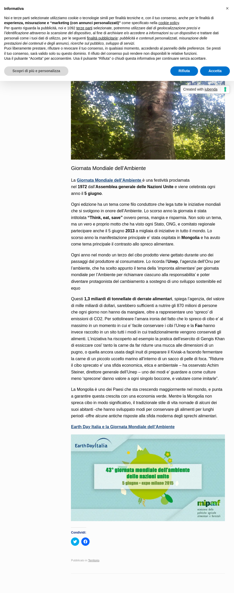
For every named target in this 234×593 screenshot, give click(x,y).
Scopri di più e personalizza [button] (36, 71)
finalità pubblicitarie (102, 38)
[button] (227, 8)
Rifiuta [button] (184, 71)
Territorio (93, 560)
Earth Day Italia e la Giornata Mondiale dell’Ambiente (122, 427)
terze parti (84, 28)
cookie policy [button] (168, 23)
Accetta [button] (215, 71)
